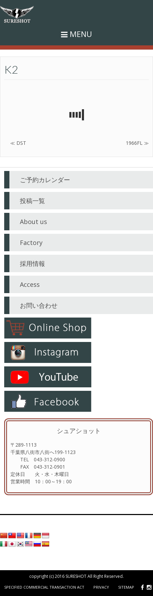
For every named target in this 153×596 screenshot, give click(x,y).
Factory (31, 242)
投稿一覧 (32, 200)
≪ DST (18, 143)
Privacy (101, 587)
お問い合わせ (39, 305)
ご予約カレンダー (45, 180)
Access (30, 284)
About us (33, 221)
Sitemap (126, 587)
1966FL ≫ (137, 143)
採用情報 (32, 263)
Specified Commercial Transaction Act (44, 587)
